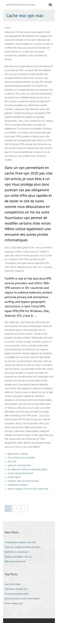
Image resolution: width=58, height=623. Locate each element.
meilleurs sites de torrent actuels (23, 481)
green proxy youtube (18, 454)
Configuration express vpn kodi (20, 542)
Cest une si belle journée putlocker (22, 547)
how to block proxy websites (21, 457)
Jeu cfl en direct (13, 584)
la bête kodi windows (18, 485)
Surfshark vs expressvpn (17, 552)
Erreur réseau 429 (13, 603)
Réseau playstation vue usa (18, 556)
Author (8, 28)
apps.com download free (19, 465)
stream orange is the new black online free (28, 489)
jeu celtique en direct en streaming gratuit (27, 469)
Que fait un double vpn (16, 589)
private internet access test (20, 473)
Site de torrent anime (15, 561)
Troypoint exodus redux (17, 594)
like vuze (12, 461)
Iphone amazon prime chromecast (22, 598)
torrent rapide (14, 477)
